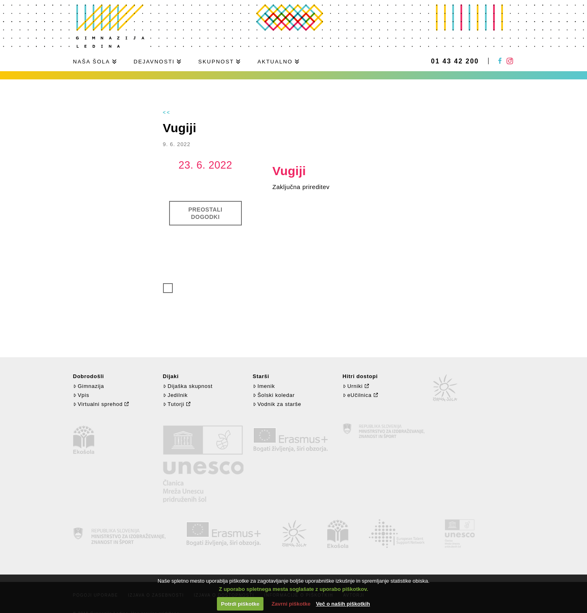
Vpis (81, 395)
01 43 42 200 (455, 61)
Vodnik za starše (277, 404)
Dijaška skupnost (188, 386)
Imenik (264, 386)
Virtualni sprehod (98, 404)
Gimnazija (88, 386)
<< (167, 112)
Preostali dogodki (205, 213)
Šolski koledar (274, 395)
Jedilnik (175, 395)
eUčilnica (357, 395)
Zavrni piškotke (291, 604)
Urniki (353, 386)
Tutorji (174, 404)
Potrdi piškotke (240, 604)
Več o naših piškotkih (343, 604)
